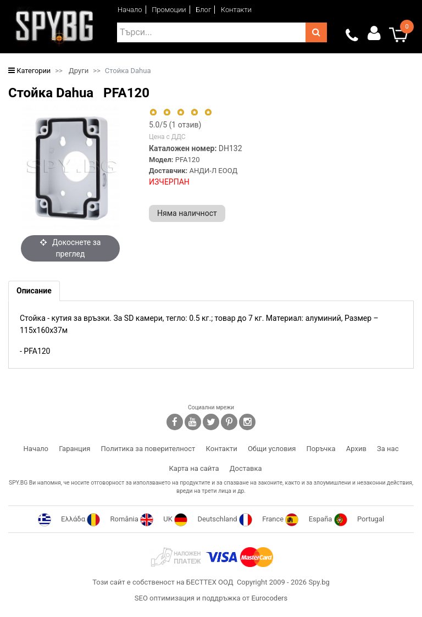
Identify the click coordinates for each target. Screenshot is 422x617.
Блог (203, 9)
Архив (356, 448)
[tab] (34, 291)
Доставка (246, 468)
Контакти (236, 9)
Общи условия (272, 448)
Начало (130, 9)
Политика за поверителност (148, 448)
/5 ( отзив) (175, 124)
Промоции (169, 9)
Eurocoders (269, 598)
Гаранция (74, 448)
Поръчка (321, 448)
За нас (387, 448)
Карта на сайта (194, 468)
